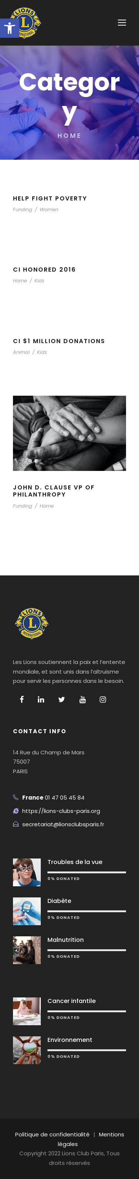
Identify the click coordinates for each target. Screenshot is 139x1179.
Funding (22, 209)
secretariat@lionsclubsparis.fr (63, 824)
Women (49, 209)
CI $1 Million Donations (59, 341)
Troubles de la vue (74, 862)
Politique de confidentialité (52, 1134)
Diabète (59, 901)
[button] (9, 28)
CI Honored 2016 (44, 269)
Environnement (69, 1040)
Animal (21, 352)
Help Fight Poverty (50, 198)
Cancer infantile (71, 1001)
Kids (39, 280)
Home (20, 280)
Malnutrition (65, 940)
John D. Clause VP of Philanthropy (54, 491)
